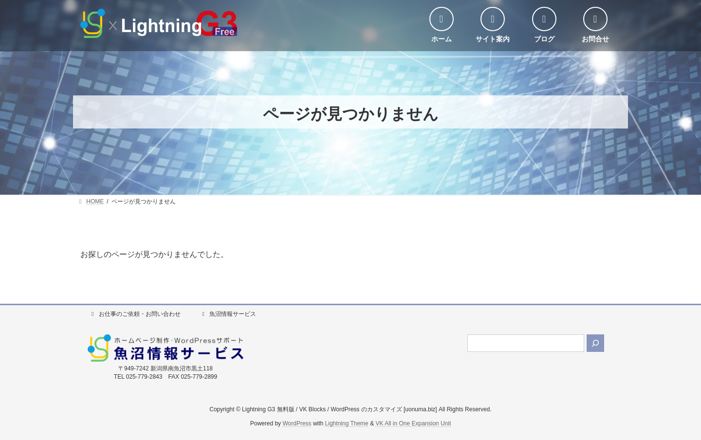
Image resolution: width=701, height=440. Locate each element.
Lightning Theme (347, 423)
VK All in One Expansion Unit (413, 423)
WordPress (296, 423)
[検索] (595, 343)
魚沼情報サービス (228, 314)
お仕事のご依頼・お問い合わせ (135, 314)
